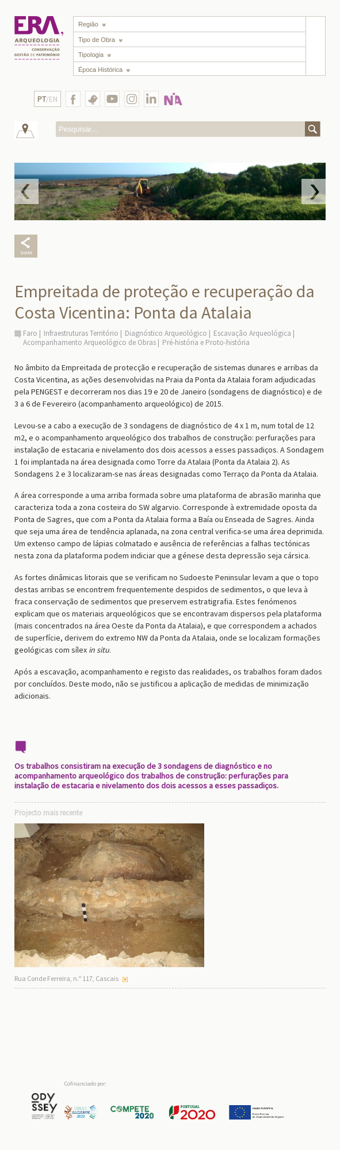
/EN (47, 99)
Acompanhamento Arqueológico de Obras (89, 342)
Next (313, 191)
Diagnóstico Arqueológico (166, 333)
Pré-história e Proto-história (206, 342)
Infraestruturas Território (81, 333)
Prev (26, 191)
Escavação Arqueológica (252, 333)
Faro (30, 333)
